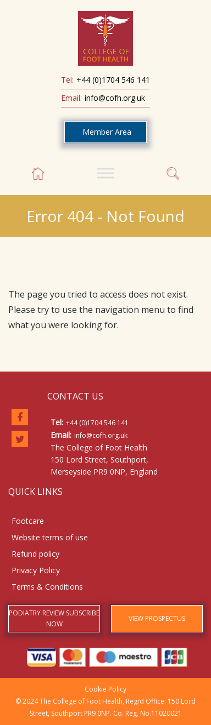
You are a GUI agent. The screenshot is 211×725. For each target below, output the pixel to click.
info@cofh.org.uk (115, 98)
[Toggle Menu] (105, 173)
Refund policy (35, 554)
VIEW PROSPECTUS (157, 618)
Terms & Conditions (47, 586)
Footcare (28, 521)
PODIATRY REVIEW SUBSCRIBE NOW (54, 618)
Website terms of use (50, 537)
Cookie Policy (105, 689)
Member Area (106, 132)
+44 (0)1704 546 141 (113, 80)
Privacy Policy (36, 570)
